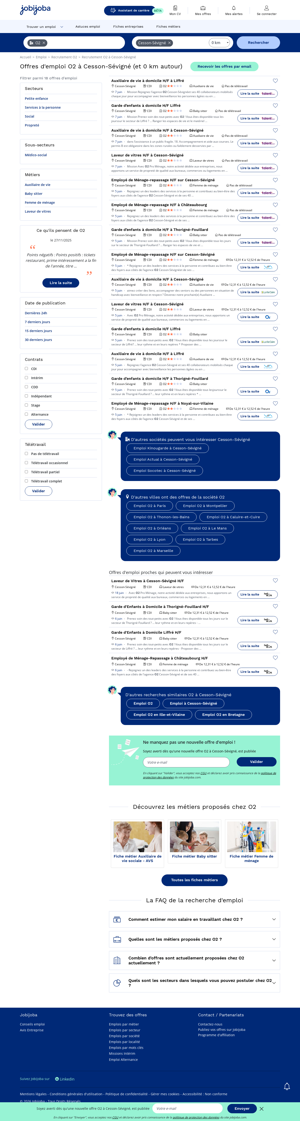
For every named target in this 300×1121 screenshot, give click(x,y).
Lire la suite (61, 283)
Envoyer (242, 1108)
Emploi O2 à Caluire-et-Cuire (233, 517)
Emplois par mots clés (126, 1047)
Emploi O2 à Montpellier (205, 505)
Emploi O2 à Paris (150, 505)
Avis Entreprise (32, 1030)
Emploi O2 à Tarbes (200, 539)
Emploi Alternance (123, 1059)
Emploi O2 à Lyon (149, 539)
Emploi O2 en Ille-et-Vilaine (159, 714)
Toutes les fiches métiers (194, 880)
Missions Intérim (122, 1053)
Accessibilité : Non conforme (205, 1094)
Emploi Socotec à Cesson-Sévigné (165, 470)
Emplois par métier (124, 1024)
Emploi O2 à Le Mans (207, 528)
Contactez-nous (210, 1024)
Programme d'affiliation (216, 1035)
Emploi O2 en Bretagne (223, 714)
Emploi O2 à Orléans (152, 528)
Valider (38, 424)
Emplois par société (124, 1036)
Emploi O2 (143, 703)
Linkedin (65, 1079)
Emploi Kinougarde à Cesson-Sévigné (168, 448)
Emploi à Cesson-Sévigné (193, 703)
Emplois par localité (124, 1042)
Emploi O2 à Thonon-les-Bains (161, 517)
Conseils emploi (32, 1024)
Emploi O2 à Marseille (153, 550)
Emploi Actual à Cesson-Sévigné (163, 459)
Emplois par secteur (124, 1030)
